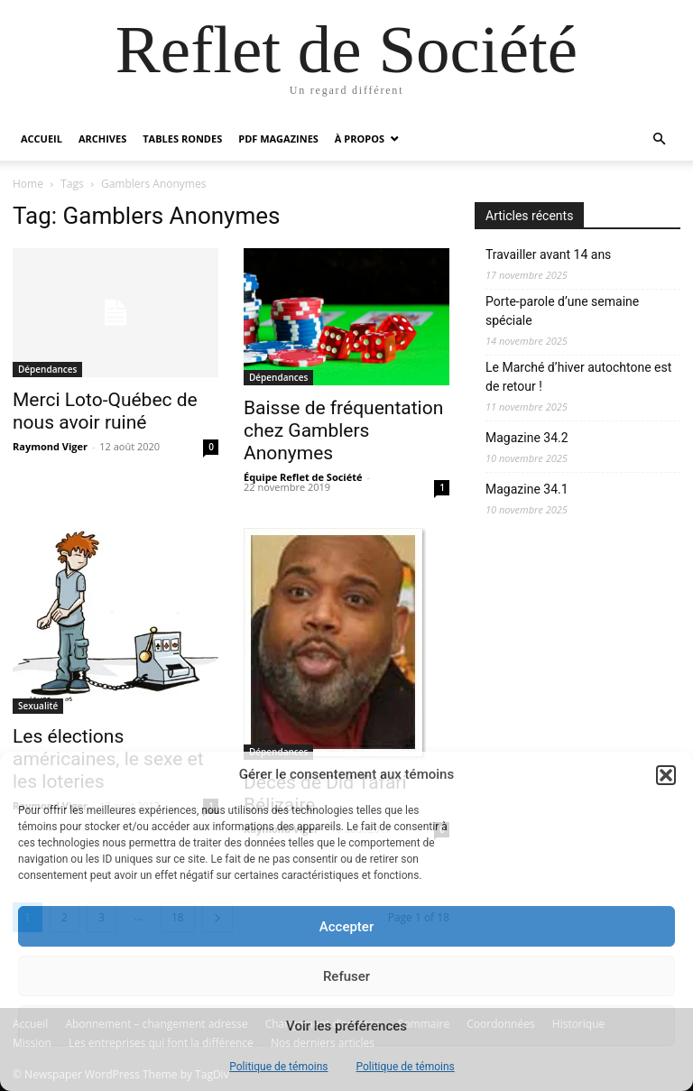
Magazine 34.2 (526, 437)
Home (28, 183)
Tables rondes (182, 138)
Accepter (346, 927)
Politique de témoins (278, 1066)
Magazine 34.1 (526, 489)
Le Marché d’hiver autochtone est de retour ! (578, 376)
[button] (666, 775)
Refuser (346, 976)
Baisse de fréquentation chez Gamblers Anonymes (343, 430)
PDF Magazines (278, 138)
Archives (102, 138)
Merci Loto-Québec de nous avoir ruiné (105, 411)
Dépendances (47, 369)
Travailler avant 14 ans (548, 254)
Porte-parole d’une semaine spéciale (562, 311)
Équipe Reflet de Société (303, 477)
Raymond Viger (50, 446)
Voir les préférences (346, 1026)
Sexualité (38, 705)
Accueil (41, 138)
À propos (359, 138)
